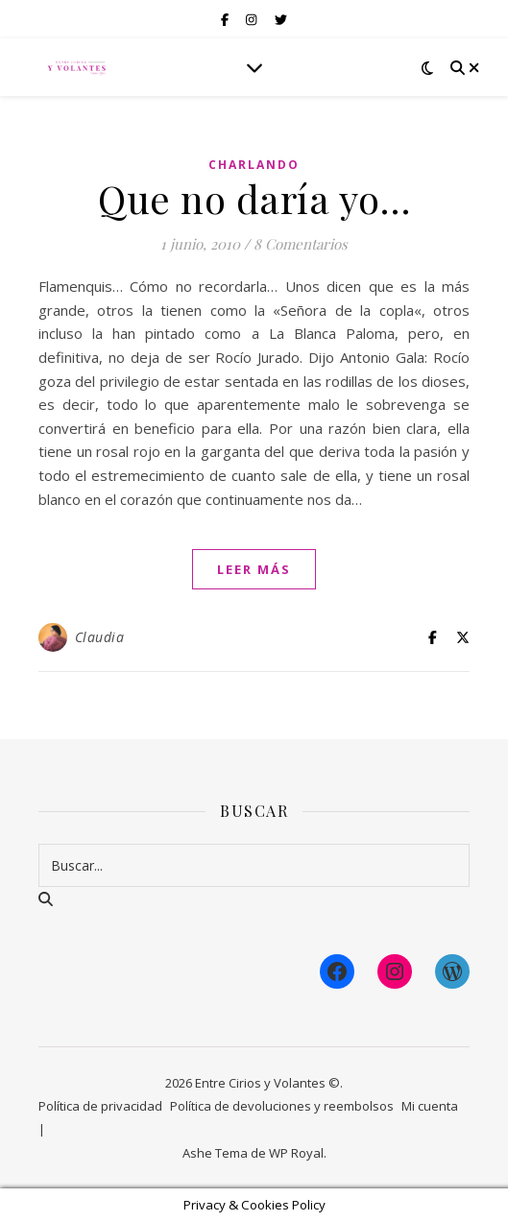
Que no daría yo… (254, 198)
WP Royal (296, 1153)
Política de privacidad (100, 1105)
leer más (254, 569)
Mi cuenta (429, 1105)
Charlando (254, 164)
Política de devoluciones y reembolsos (282, 1105)
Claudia (100, 637)
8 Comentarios (301, 243)
